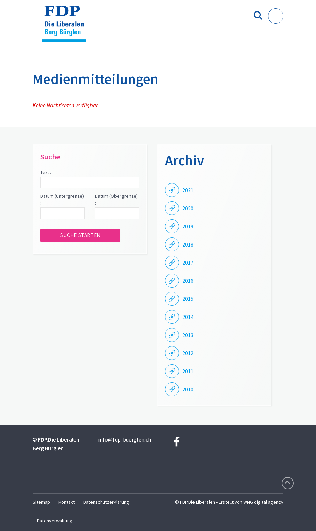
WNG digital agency (263, 502)
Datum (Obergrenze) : (116, 199)
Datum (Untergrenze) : (62, 199)
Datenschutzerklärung (106, 502)
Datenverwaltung (54, 520)
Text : (45, 172)
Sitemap (41, 502)
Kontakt (66, 502)
